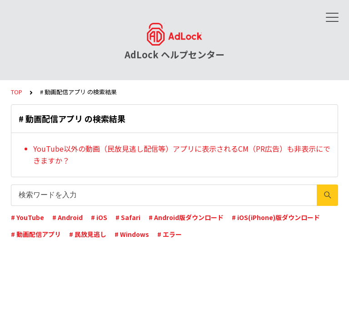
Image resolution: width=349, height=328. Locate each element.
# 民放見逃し (87, 234)
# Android (67, 217)
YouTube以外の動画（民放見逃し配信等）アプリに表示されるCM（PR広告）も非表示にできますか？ (181, 154)
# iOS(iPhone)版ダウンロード (276, 217)
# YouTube (27, 217)
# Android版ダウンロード (186, 217)
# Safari (127, 217)
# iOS (99, 217)
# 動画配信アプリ (36, 234)
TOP (16, 91)
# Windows (132, 234)
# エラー (169, 234)
